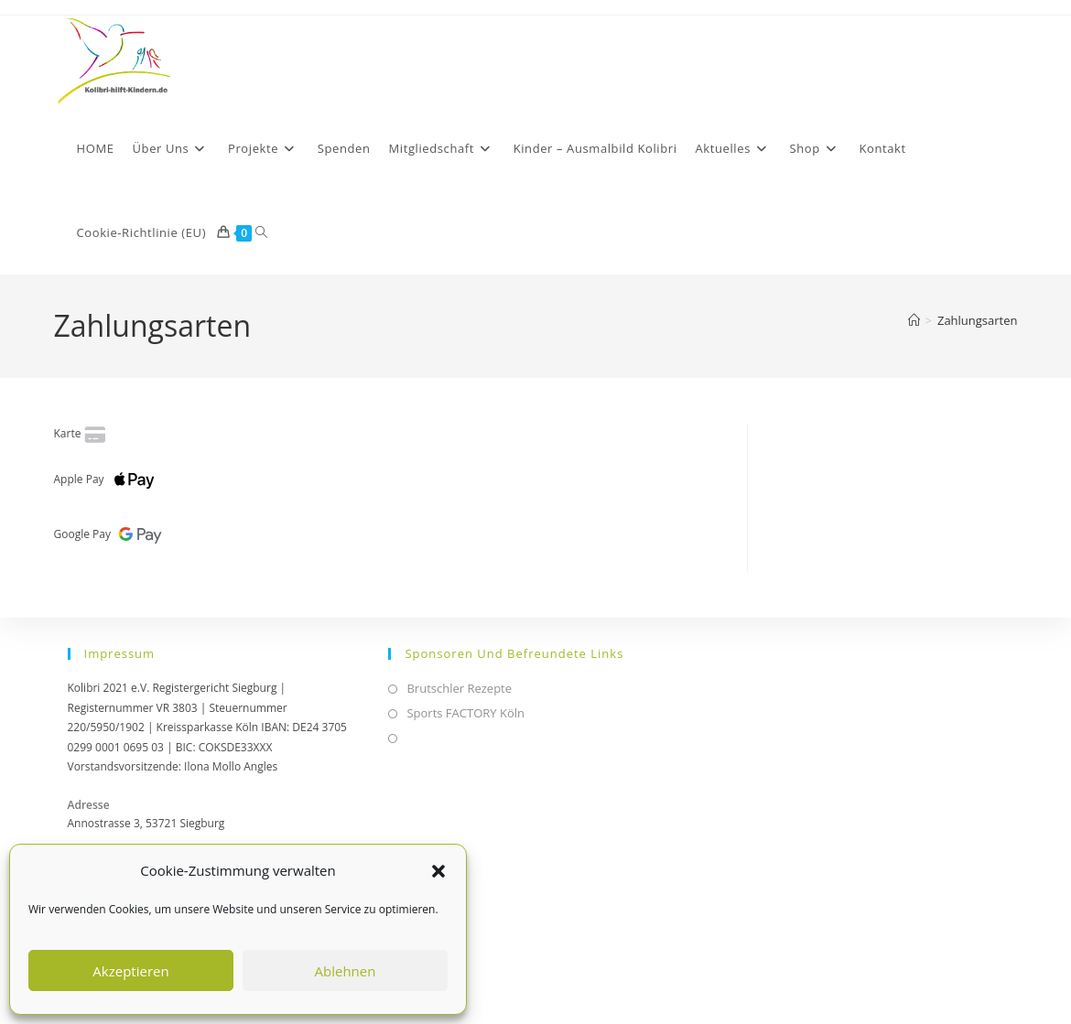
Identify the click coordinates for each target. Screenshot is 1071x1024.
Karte (82, 433)
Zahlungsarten (977, 320)
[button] (438, 871)
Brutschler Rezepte (459, 688)
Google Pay (111, 534)
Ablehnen (345, 971)
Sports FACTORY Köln (465, 713)
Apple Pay (108, 479)
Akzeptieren (130, 971)
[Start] (914, 320)
